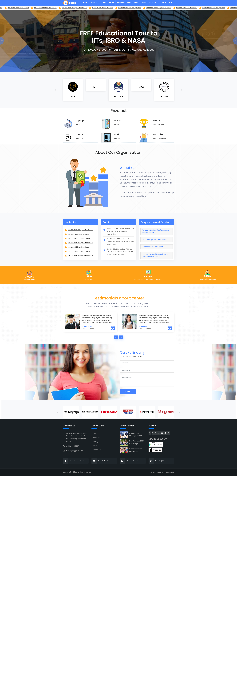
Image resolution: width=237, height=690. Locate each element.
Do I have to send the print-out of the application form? (155, 255)
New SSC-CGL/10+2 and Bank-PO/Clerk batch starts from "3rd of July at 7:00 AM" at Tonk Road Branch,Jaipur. (120, 251)
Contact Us (153, 3)
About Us (93, 3)
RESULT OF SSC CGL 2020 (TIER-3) (71, 8)
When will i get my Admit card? (154, 239)
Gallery (103, 3)
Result (136, 3)
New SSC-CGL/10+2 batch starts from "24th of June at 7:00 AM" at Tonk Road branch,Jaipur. (120, 231)
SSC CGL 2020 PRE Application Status (16, 8)
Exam (171, 3)
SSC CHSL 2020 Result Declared (44, 8)
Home (85, 3)
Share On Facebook (73, 461)
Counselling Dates (124, 3)
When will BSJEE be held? (152, 247)
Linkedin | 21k (156, 461)
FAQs (144, 3)
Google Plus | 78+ (129, 461)
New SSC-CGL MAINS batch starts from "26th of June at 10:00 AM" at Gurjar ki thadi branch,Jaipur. (120, 241)
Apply (163, 3)
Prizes (111, 3)
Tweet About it (100, 461)
